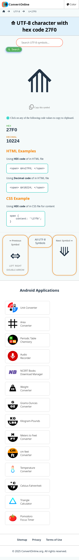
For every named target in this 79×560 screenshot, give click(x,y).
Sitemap (22, 543)
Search (14, 49)
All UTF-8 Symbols (40, 244)
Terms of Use (54, 543)
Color (71, 4)
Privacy (36, 543)
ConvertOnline (15, 4)
